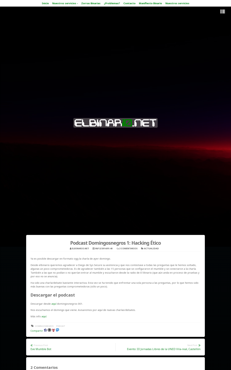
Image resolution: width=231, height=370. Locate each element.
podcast (60, 326)
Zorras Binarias (90, 3)
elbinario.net (80, 248)
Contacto (129, 3)
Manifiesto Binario (150, 3)
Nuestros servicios (64, 3)
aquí (53, 303)
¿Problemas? (112, 3)
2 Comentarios (128, 248)
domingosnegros (44, 326)
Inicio (45, 3)
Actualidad (151, 248)
